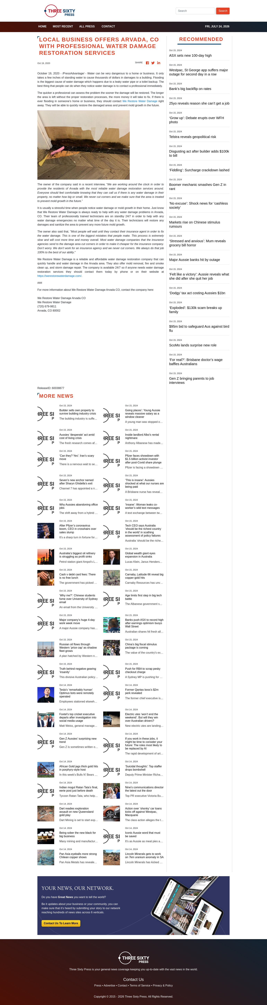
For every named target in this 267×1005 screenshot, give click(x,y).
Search (223, 10)
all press (87, 26)
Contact (108, 26)
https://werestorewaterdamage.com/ (59, 275)
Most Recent (63, 26)
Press (97, 985)
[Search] (195, 11)
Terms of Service (140, 985)
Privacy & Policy (163, 985)
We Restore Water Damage (139, 101)
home (42, 26)
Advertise (109, 985)
